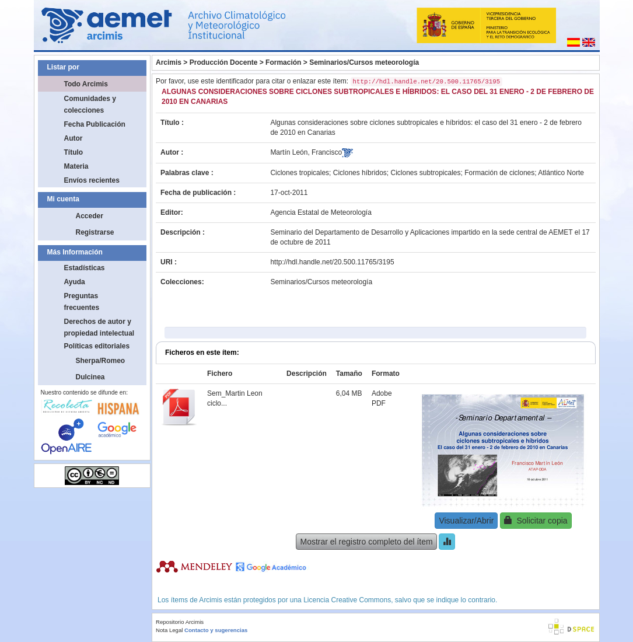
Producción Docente (224, 62)
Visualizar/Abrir (466, 520)
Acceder (89, 216)
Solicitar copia (536, 520)
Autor (73, 138)
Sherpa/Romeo (100, 361)
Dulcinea (90, 377)
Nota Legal (169, 630)
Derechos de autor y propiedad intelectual (99, 327)
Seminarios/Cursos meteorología (364, 62)
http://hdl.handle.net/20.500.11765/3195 (332, 262)
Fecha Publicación (94, 124)
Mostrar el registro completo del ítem (366, 541)
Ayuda (74, 282)
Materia (76, 166)
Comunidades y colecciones (90, 104)
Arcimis (168, 62)
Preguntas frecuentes (82, 302)
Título (73, 152)
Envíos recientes (92, 180)
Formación (283, 62)
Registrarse (95, 232)
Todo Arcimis (86, 84)
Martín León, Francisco (306, 152)
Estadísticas (84, 268)
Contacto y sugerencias (215, 630)
